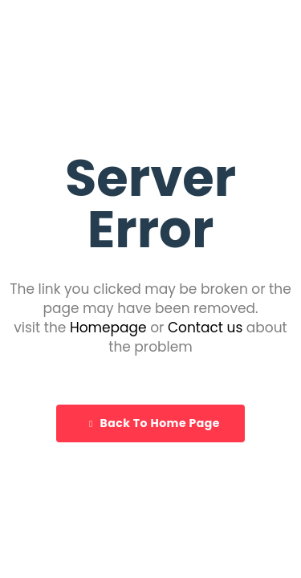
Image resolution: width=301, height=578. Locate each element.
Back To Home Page (154, 423)
